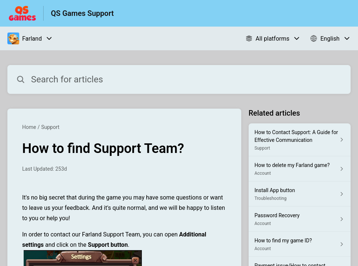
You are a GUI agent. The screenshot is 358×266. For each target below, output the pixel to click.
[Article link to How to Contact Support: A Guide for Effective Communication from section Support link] (300, 139)
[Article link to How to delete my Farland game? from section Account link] (300, 168)
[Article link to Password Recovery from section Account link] (300, 219)
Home (29, 127)
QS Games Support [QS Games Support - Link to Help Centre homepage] (82, 13)
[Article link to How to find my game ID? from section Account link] (300, 244)
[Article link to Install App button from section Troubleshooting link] (300, 194)
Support (50, 127)
